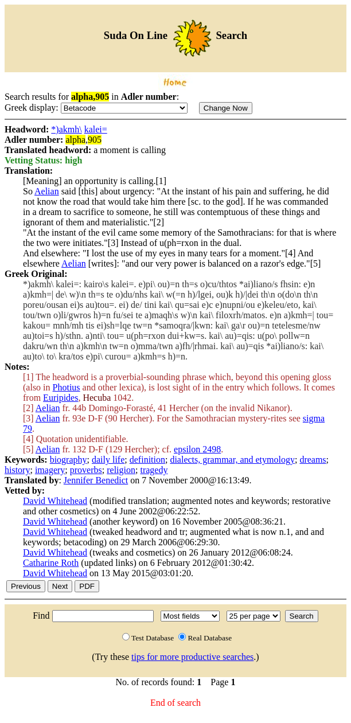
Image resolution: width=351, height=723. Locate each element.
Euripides (60, 397)
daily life (108, 459)
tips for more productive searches (192, 657)
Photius (66, 387)
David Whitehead (55, 501)
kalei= (95, 129)
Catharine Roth (51, 563)
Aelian (46, 191)
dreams (312, 459)
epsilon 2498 (197, 449)
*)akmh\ (66, 129)
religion (121, 470)
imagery (50, 470)
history (17, 470)
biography (68, 459)
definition (147, 459)
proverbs (86, 470)
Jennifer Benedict (96, 480)
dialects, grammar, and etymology (232, 459)
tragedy (153, 470)
